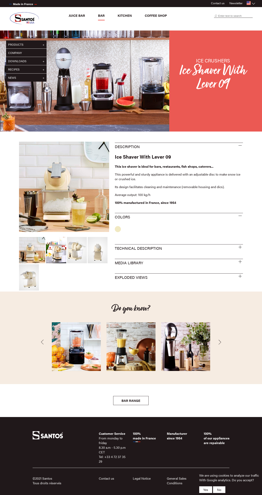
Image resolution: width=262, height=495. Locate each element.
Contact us (218, 3)
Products (15, 44)
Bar (101, 15)
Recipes (13, 69)
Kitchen (125, 15)
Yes (205, 489)
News (12, 78)
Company (15, 53)
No (219, 489)
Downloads (17, 61)
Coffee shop (156, 15)
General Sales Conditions (176, 480)
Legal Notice (142, 478)
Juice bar (77, 15)
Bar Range (130, 400)
